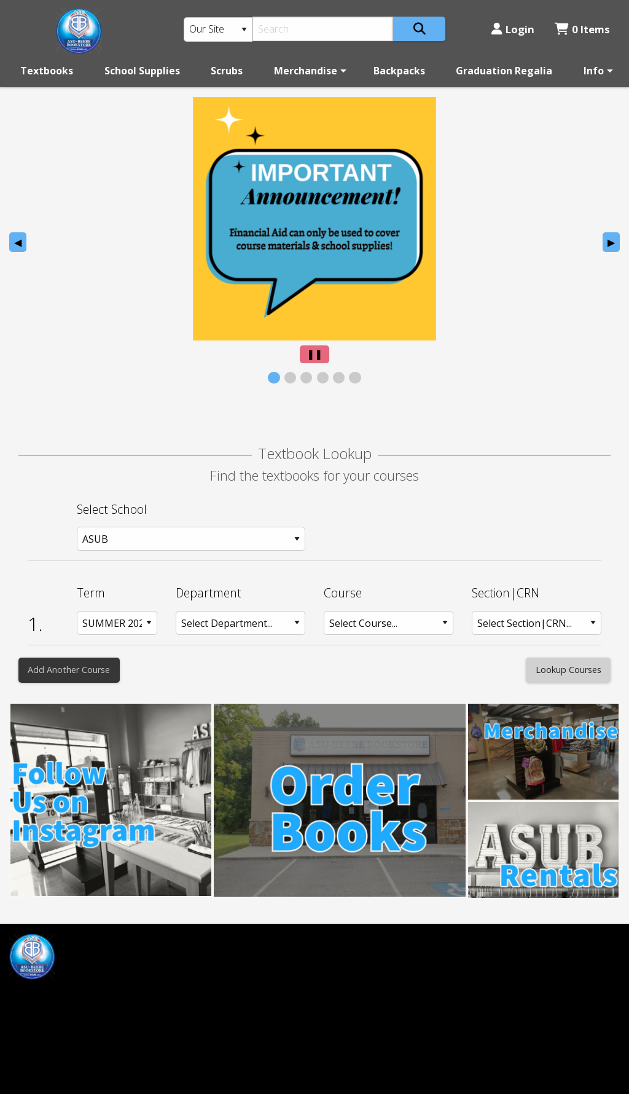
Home (180, 941)
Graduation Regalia (504, 70)
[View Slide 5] (339, 378)
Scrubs (227, 70)
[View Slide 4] (323, 378)
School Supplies (142, 70)
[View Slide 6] (355, 378)
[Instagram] (51, 998)
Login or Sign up (210, 982)
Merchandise (305, 70)
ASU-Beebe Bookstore (376, 941)
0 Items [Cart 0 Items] (582, 29)
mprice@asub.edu (50, 1029)
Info (594, 70)
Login (512, 29)
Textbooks (46, 70)
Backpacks (399, 70)
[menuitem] (46, 70)
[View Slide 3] (306, 378)
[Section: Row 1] (536, 623)
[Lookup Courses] (568, 670)
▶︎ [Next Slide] (614, 243)
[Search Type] (218, 29)
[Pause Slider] (314, 354)
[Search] (322, 29)
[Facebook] (24, 998)
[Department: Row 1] (240, 623)
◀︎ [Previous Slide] (20, 243)
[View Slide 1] (273, 378)
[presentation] (314, 218)
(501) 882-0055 (357, 962)
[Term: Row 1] (117, 623)
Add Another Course (69, 669)
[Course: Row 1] (388, 623)
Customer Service (206, 962)
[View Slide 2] (290, 378)
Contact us (191, 1003)
